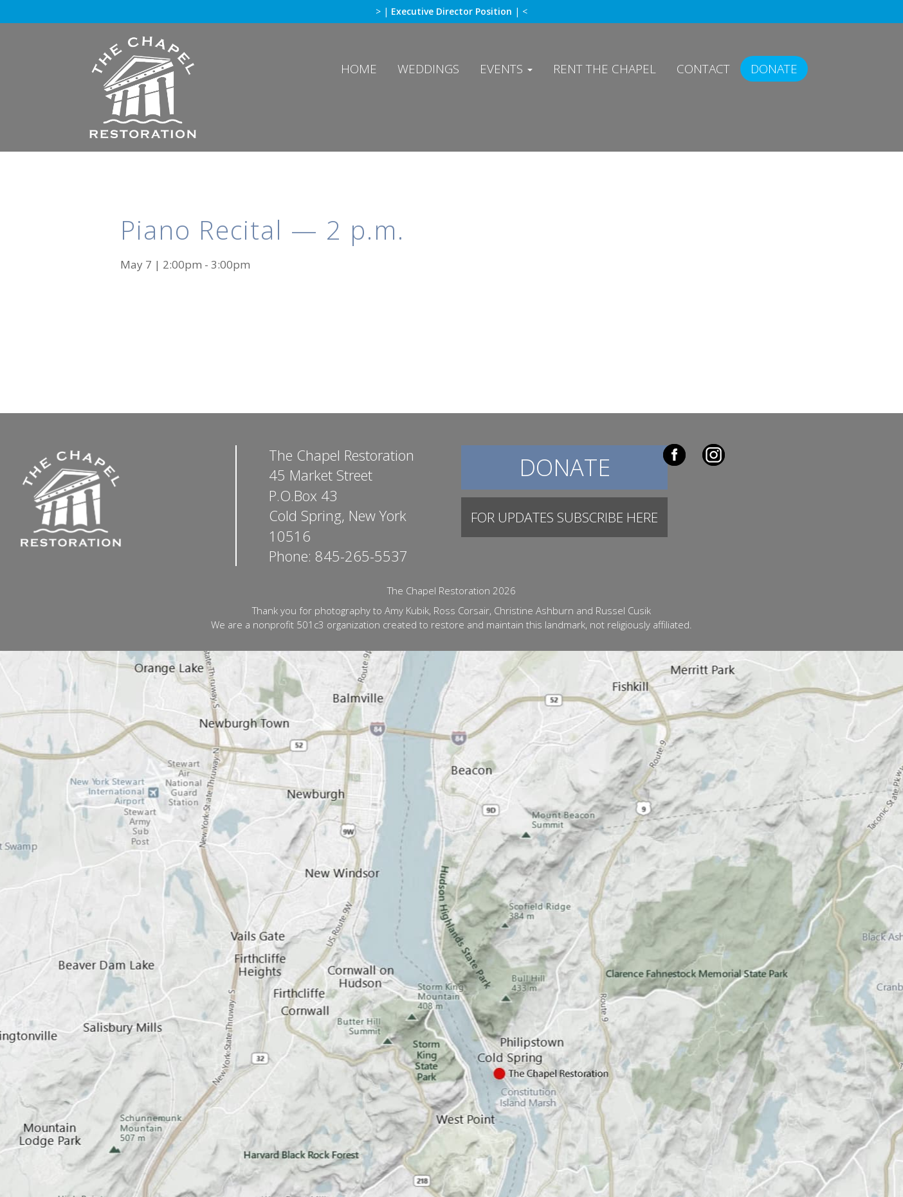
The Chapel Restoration (169, 97)
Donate (774, 68)
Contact (703, 68)
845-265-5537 (361, 555)
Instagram (713, 455)
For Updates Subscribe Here (564, 517)
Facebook (674, 455)
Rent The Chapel (604, 68)
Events (506, 68)
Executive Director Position (453, 11)
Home (359, 68)
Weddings (428, 68)
